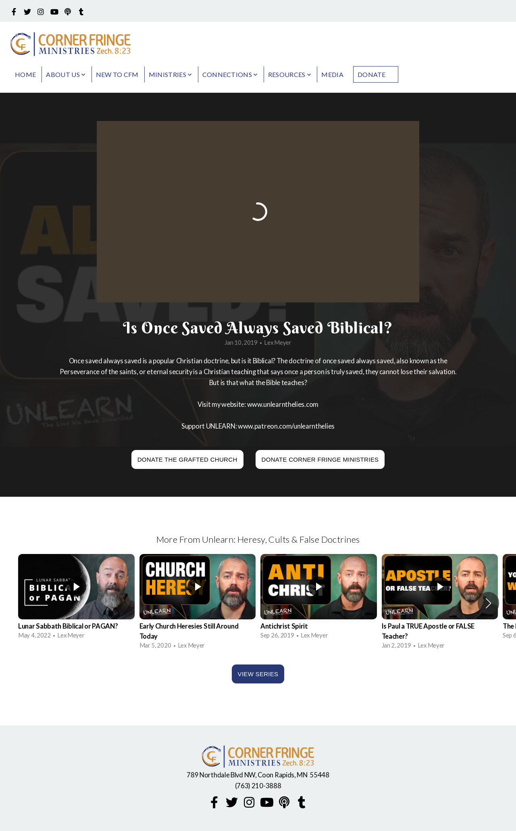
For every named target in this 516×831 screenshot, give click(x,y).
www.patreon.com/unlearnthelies (286, 426)
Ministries (170, 74)
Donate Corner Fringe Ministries (320, 459)
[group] (76, 598)
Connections (230, 74)
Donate (372, 74)
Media (332, 74)
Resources (290, 74)
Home (25, 74)
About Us (65, 74)
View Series (258, 674)
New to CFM (117, 74)
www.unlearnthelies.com (282, 404)
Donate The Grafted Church (187, 459)
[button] (488, 603)
